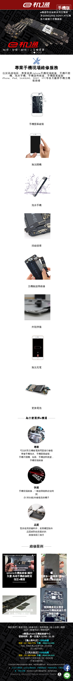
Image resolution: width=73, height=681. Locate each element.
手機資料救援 (52, 668)
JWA (22, 674)
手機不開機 (21, 671)
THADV (53, 674)
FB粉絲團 (44, 640)
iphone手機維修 (17, 668)
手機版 (64, 8)
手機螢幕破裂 (41, 668)
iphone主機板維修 (30, 668)
